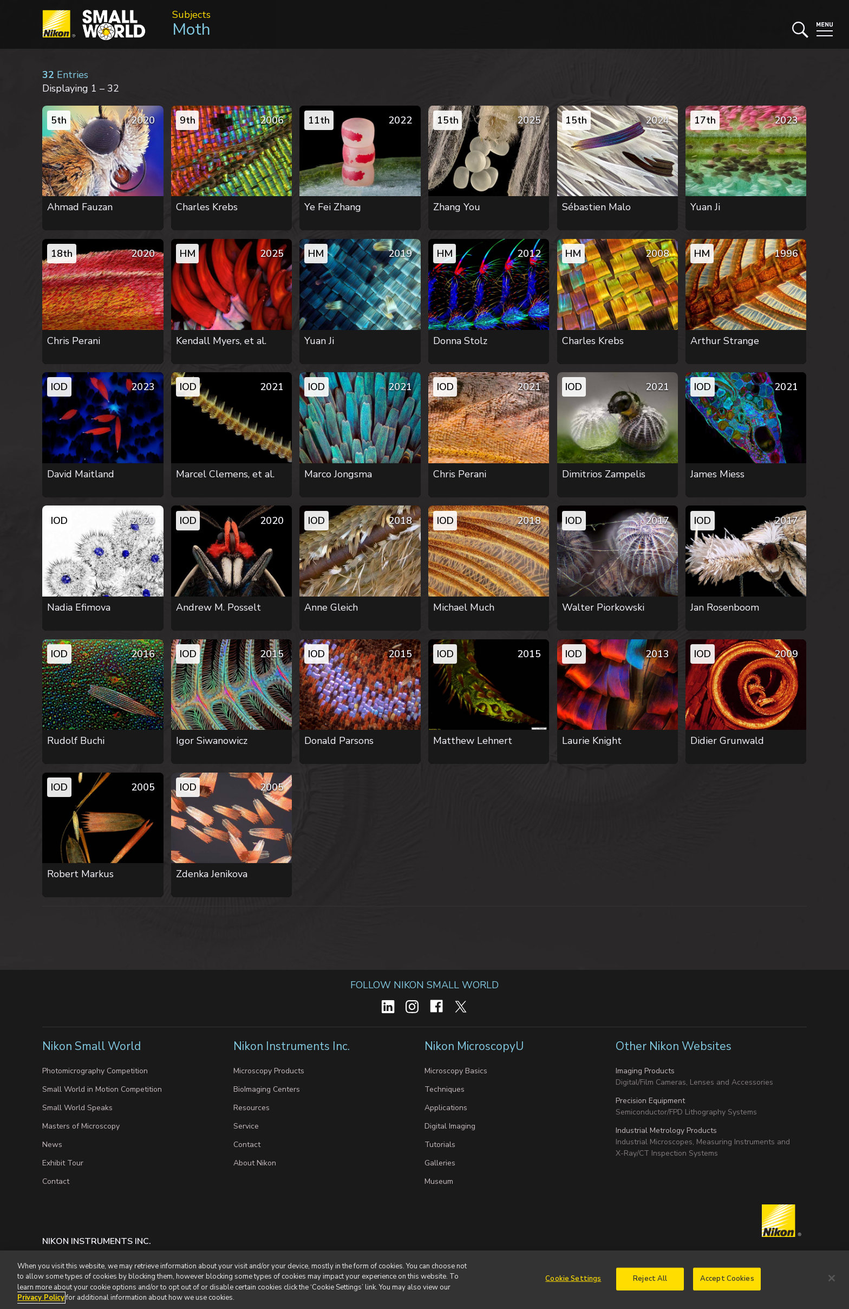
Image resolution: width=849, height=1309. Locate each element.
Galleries (439, 1163)
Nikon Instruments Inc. (292, 1046)
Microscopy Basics (455, 1071)
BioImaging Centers (266, 1089)
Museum (438, 1181)
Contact (55, 1181)
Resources (251, 1108)
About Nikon (254, 1163)
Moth (191, 29)
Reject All (650, 1282)
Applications (445, 1108)
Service (246, 1126)
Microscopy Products (268, 1071)
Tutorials (439, 1144)
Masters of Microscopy (81, 1126)
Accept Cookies (727, 1282)
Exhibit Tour (62, 1163)
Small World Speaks (77, 1108)
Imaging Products (645, 1071)
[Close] (832, 1281)
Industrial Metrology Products (666, 1130)
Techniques (444, 1089)
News (52, 1144)
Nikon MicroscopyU (474, 1046)
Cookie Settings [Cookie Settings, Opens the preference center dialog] (573, 1282)
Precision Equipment (650, 1101)
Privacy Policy (40, 1301)
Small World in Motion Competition (102, 1089)
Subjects (191, 14)
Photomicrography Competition (95, 1071)
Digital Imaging (449, 1126)
